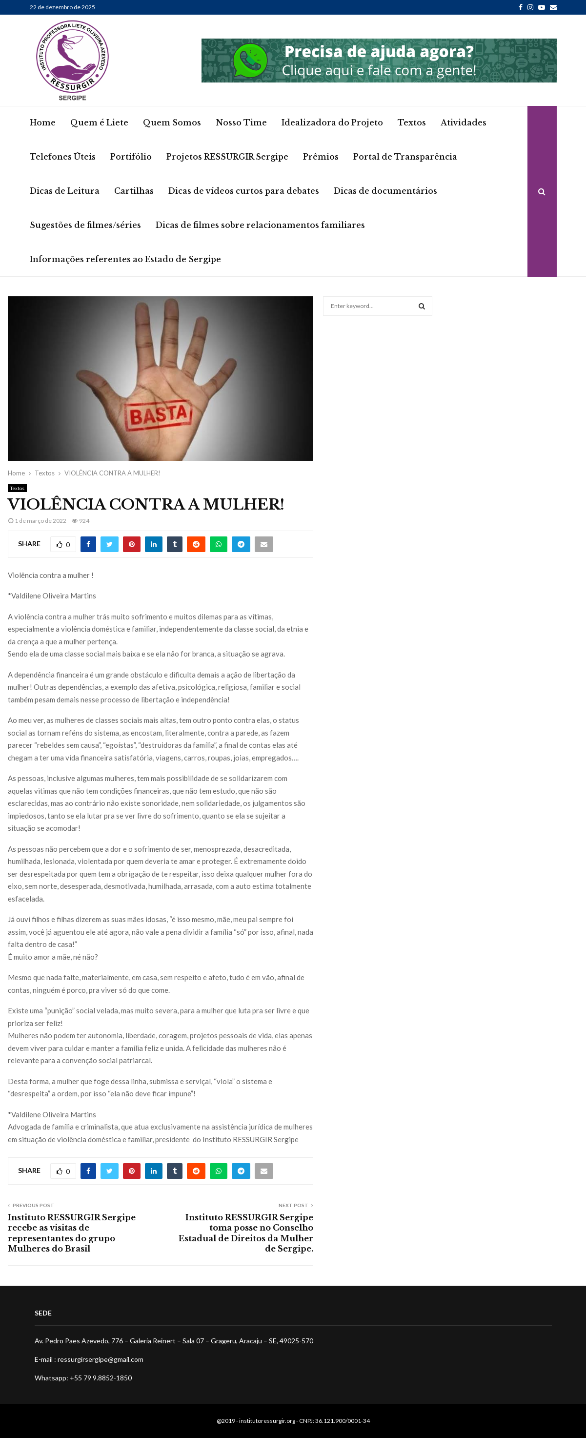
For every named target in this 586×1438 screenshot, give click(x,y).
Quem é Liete (99, 122)
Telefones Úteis (63, 157)
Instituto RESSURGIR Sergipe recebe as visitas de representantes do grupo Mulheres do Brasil (72, 1232)
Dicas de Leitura (65, 191)
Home (43, 122)
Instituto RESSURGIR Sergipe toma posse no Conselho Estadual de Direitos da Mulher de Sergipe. (246, 1232)
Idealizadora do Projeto (332, 122)
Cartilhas (134, 191)
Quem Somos (172, 122)
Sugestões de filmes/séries (85, 225)
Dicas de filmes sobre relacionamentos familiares (260, 225)
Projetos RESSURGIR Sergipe (227, 157)
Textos (412, 122)
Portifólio (131, 157)
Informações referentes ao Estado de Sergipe (125, 259)
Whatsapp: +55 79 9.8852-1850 (83, 1378)
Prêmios (321, 157)
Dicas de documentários (385, 191)
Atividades (463, 122)
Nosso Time (241, 122)
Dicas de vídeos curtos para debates (243, 191)
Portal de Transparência (405, 157)
